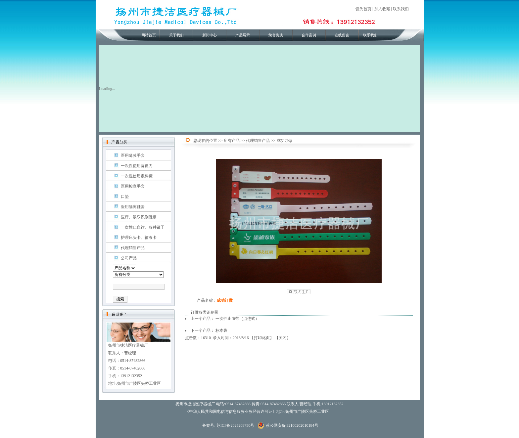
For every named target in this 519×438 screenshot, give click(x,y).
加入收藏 (382, 9)
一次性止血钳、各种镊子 (143, 227)
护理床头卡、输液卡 (139, 237)
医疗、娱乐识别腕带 (139, 217)
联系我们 (401, 9)
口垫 (125, 196)
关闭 (283, 337)
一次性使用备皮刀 (137, 165)
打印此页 (262, 337)
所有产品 (232, 140)
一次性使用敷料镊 (137, 176)
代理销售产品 (133, 247)
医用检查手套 (133, 186)
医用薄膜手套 (133, 155)
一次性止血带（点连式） (237, 318)
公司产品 (129, 258)
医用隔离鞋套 (133, 206)
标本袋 (221, 330)
